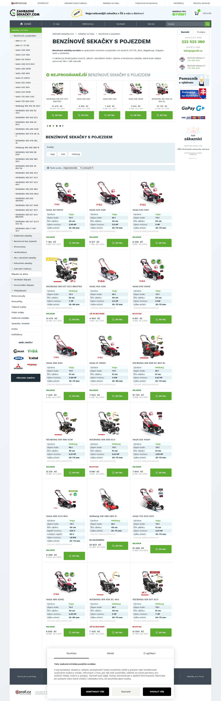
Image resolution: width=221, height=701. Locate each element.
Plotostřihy (17, 301)
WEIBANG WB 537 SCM (27, 205)
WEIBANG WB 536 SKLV (27, 194)
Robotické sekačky (23, 263)
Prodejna (201, 32)
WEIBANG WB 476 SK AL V (28, 135)
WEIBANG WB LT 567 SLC (26, 229)
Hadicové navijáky (20, 318)
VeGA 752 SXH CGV (25, 96)
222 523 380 (193, 41)
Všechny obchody (201, 3)
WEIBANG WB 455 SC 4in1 (26, 111)
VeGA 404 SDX (23, 50)
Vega (52, 154)
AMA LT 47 (21, 41)
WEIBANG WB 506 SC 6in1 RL (26, 167)
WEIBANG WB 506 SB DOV (26, 153)
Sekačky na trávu (20, 30)
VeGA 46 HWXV (23, 59)
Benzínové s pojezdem (25, 36)
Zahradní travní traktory (76, 3)
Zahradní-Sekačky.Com (63, 34)
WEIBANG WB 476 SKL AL (27, 141)
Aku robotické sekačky (25, 258)
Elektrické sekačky (23, 236)
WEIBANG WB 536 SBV (27, 189)
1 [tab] (50, 126)
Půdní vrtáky (18, 312)
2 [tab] (53, 126)
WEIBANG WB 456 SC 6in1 (26, 123)
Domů (25, 24)
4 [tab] (60, 126)
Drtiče (14, 329)
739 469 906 (193, 60)
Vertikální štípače (22, 279)
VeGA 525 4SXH (23, 82)
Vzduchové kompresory (146, 3)
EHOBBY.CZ (43, 3)
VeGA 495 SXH (23, 73)
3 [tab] (57, 126)
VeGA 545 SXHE (23, 92)
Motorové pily (18, 296)
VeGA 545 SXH (23, 87)
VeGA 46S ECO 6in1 (25, 64)
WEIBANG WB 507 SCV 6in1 (27, 183)
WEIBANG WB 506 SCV (27, 173)
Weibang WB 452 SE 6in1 (28, 106)
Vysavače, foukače (20, 323)
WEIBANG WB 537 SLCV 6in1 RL (27, 222)
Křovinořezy (20, 247)
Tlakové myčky (19, 307)
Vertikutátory (20, 252)
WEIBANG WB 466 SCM (27, 129)
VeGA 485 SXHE (23, 69)
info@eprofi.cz (193, 50)
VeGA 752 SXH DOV (25, 101)
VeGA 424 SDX (23, 55)
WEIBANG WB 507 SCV (27, 177)
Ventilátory (179, 3)
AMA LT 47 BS (22, 45)
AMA (62, 154)
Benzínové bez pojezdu (25, 241)
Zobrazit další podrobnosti (59, 231)
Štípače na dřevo (20, 274)
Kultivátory (17, 334)
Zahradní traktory (22, 269)
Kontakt (185, 32)
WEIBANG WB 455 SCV (27, 117)
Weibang (75, 154)
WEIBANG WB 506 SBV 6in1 (27, 160)
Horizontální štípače (24, 285)
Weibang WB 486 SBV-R (27, 147)
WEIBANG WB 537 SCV (27, 210)
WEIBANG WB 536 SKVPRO (24, 199)
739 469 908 (193, 68)
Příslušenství (20, 290)
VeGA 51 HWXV (23, 78)
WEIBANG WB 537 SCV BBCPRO (27, 215)
